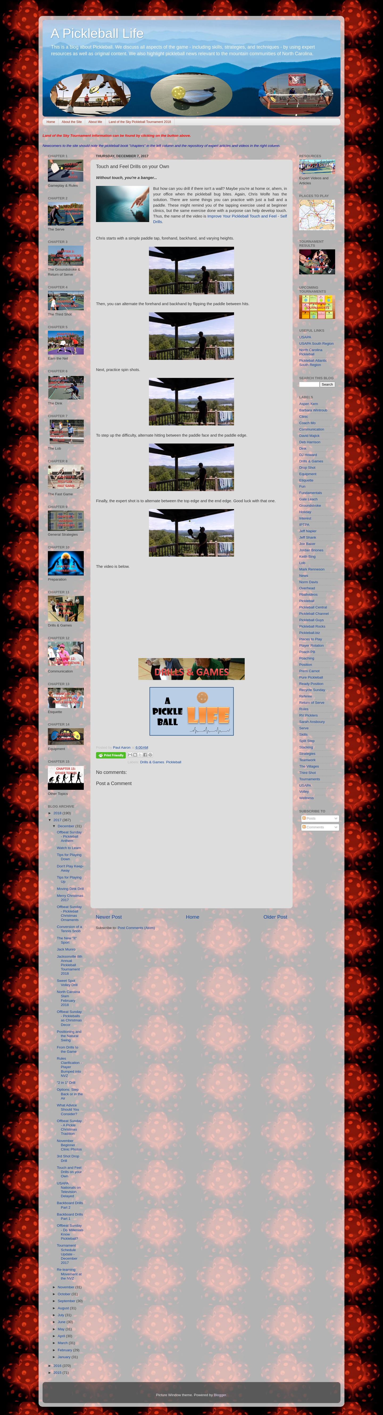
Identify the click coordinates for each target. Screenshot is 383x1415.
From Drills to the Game (67, 1049)
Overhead (307, 588)
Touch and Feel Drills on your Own (69, 1172)
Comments (313, 827)
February (65, 1350)
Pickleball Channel (314, 614)
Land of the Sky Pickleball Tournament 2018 (140, 122)
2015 (58, 1373)
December (66, 826)
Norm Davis (308, 582)
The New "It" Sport (67, 940)
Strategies (307, 754)
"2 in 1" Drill (66, 1083)
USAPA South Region (316, 344)
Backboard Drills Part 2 (70, 1205)
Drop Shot (307, 468)
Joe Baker (307, 544)
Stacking (306, 747)
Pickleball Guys (311, 620)
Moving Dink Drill (70, 889)
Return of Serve (311, 703)
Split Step (307, 741)
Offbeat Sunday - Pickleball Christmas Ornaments (69, 913)
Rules (304, 709)
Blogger (220, 1395)
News (303, 576)
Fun (302, 486)
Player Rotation (311, 645)
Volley (304, 792)
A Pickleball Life (97, 33)
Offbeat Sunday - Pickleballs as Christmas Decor (69, 1018)
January (65, 1357)
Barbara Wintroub (313, 410)
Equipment (308, 474)
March (63, 1343)
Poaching (306, 658)
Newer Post (109, 917)
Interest (305, 518)
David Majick (309, 436)
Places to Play (310, 639)
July (61, 1315)
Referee (305, 696)
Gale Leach (308, 499)
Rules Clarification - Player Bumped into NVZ (69, 1067)
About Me (95, 122)
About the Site (72, 122)
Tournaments (309, 779)
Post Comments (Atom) (136, 928)
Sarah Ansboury (312, 722)
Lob (302, 563)
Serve (304, 728)
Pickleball (173, 762)
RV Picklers (308, 715)
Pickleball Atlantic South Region (313, 363)
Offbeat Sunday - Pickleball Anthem (69, 836)
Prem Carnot (309, 671)
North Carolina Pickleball (310, 352)
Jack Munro (66, 949)
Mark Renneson (311, 569)
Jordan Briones (311, 550)
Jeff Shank (307, 537)
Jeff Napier (308, 531)
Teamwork (307, 760)
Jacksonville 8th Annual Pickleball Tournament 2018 (69, 965)
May (61, 1329)
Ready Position (311, 684)
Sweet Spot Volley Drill (67, 983)
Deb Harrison (309, 442)
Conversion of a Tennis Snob (69, 929)
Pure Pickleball (311, 677)
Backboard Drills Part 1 (70, 1216)
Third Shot (307, 773)
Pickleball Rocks (312, 626)
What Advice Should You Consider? (68, 1109)
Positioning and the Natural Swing (69, 1036)
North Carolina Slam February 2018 (68, 998)
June (62, 1322)
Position (305, 665)
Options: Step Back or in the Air (70, 1094)
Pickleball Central (313, 607)
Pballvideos (308, 594)
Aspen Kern (308, 404)
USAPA (305, 337)
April (62, 1336)
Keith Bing (307, 557)
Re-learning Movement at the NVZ (69, 1274)
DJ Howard (308, 455)
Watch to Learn (69, 848)
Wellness (306, 798)
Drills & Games (152, 762)
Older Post (275, 917)
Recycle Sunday (312, 690)
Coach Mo (307, 423)
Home (51, 122)
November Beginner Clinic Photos (69, 1145)
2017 (58, 820)
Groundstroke (310, 506)
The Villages (309, 766)
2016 (58, 1366)
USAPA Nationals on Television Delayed (69, 1189)
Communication (311, 429)
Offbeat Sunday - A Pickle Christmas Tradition (69, 1127)
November (66, 1287)
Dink (302, 448)
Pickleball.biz (309, 633)
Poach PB (307, 652)
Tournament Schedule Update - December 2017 (67, 1254)
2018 (58, 813)
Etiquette (306, 480)
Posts (309, 818)
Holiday (305, 512)
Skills (303, 734)
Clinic (303, 417)
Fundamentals (310, 493)
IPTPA (304, 525)
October (65, 1294)
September (67, 1301)
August (64, 1308)
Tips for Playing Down (69, 857)
